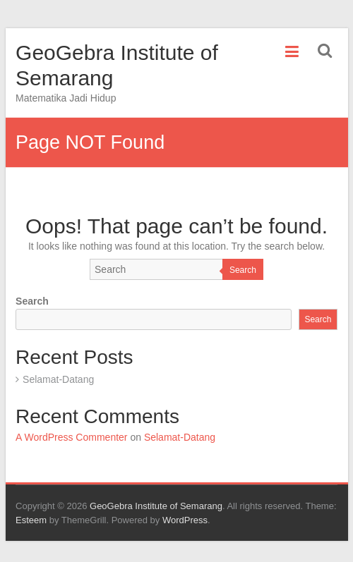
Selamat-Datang (58, 379)
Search (242, 270)
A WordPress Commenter (71, 437)
